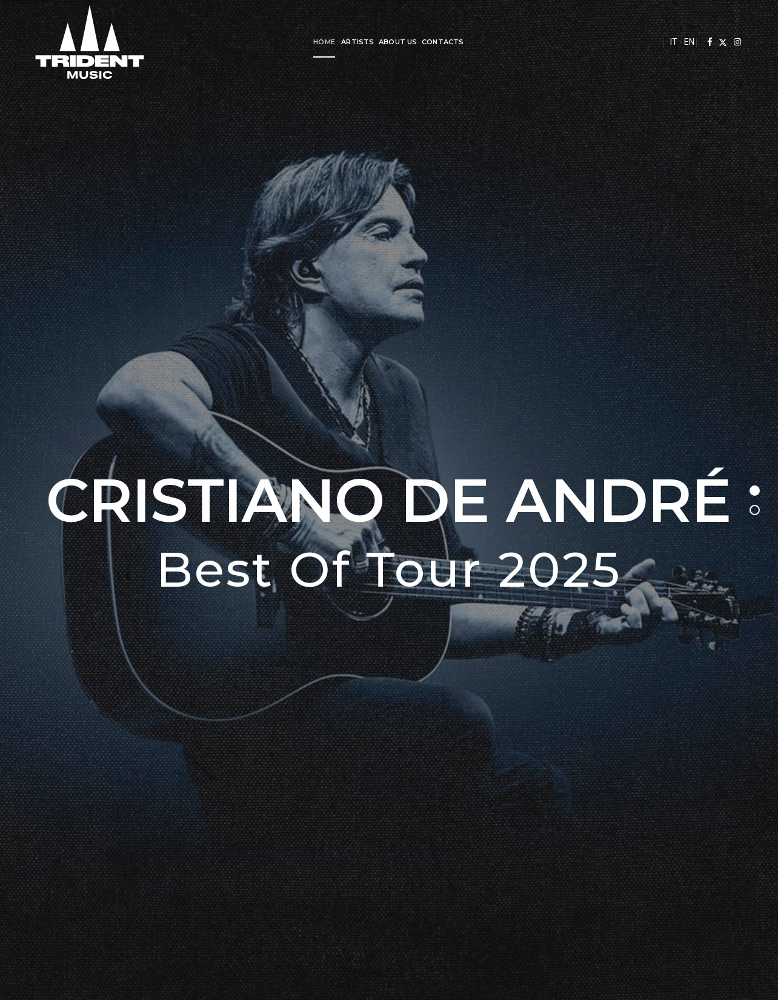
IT (666, 42)
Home (320, 42)
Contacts (439, 42)
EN (682, 42)
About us (394, 42)
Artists (353, 42)
